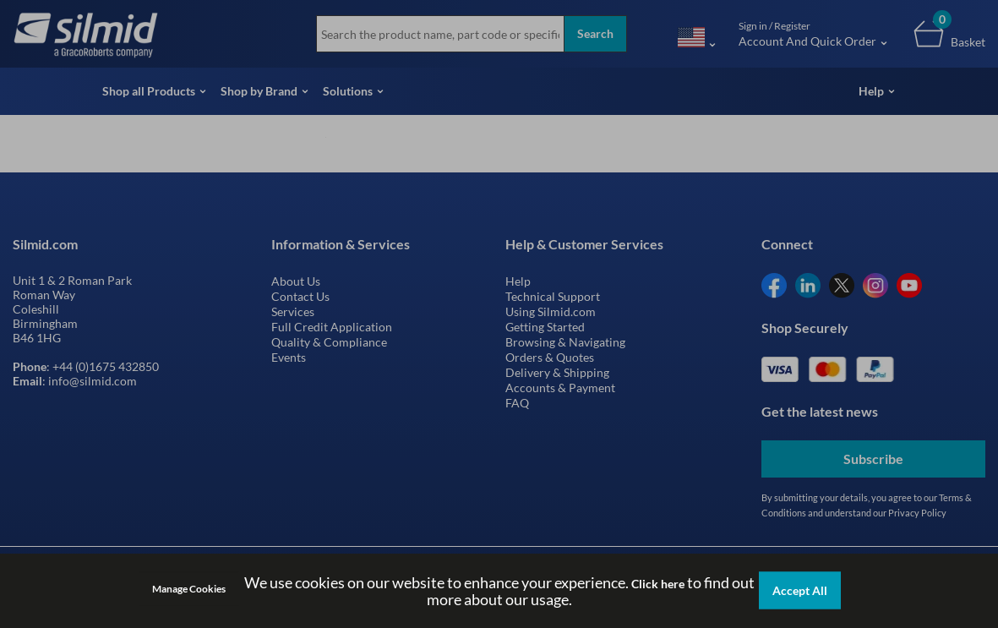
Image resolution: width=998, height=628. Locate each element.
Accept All (799, 590)
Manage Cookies (189, 588)
